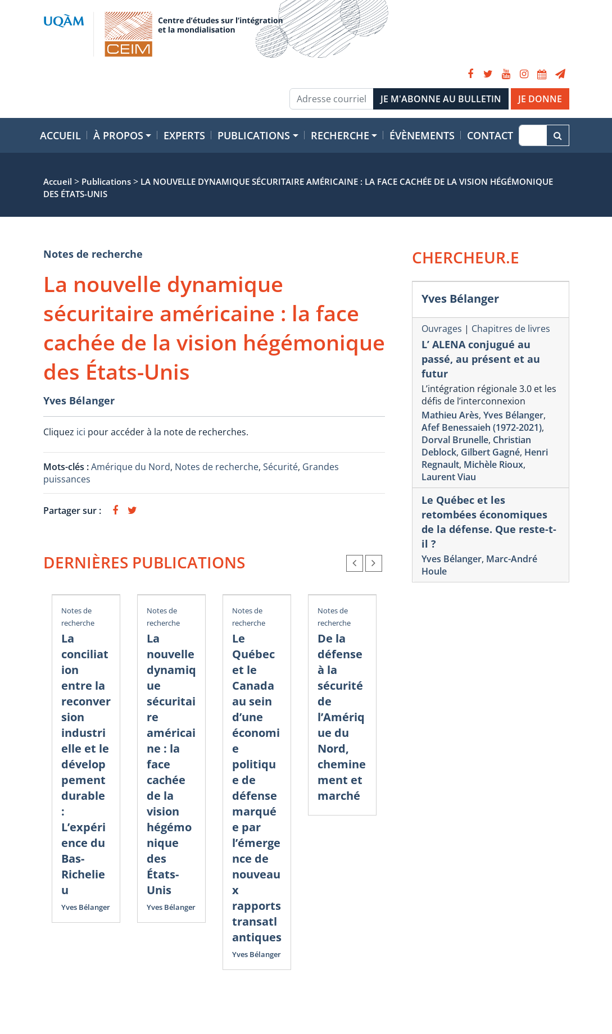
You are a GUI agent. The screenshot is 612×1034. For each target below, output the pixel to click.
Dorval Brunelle (454, 440)
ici (80, 432)
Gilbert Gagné (490, 452)
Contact (490, 135)
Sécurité (280, 467)
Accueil (60, 135)
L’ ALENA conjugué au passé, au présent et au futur (480, 359)
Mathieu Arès (450, 415)
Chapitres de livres (511, 328)
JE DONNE (540, 99)
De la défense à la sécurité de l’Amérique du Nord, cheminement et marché (342, 717)
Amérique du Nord (130, 467)
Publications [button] (253, 135)
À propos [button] (118, 135)
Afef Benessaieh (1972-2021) (481, 427)
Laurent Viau (448, 477)
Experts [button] (184, 135)
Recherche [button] (340, 135)
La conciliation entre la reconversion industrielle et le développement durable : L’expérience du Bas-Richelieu (86, 764)
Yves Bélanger (79, 400)
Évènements (422, 135)
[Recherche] (532, 135)
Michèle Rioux (493, 464)
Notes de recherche (93, 254)
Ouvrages (441, 328)
